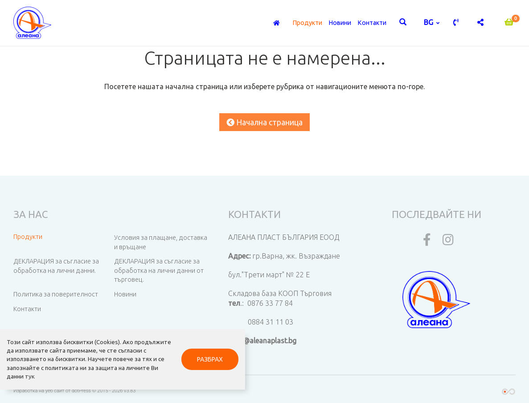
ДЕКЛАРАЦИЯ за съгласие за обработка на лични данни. (56, 266)
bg (429, 22)
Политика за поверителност (55, 294)
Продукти (307, 22)
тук (30, 376)
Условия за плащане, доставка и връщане (160, 242)
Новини (339, 22)
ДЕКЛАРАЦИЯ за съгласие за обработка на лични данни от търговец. (159, 270)
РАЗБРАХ (210, 359)
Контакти (371, 22)
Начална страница (264, 122)
